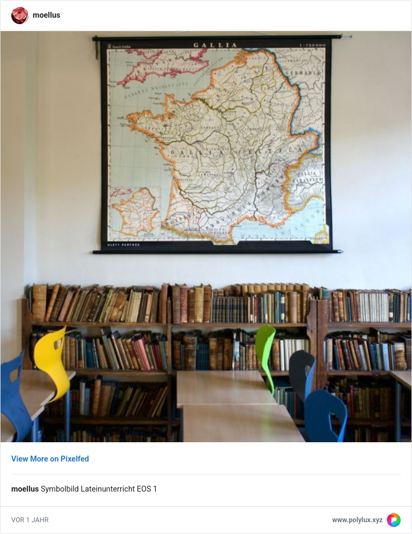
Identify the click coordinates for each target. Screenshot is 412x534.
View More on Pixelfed (50, 459)
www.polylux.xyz (357, 520)
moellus (46, 15)
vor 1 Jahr (29, 520)
